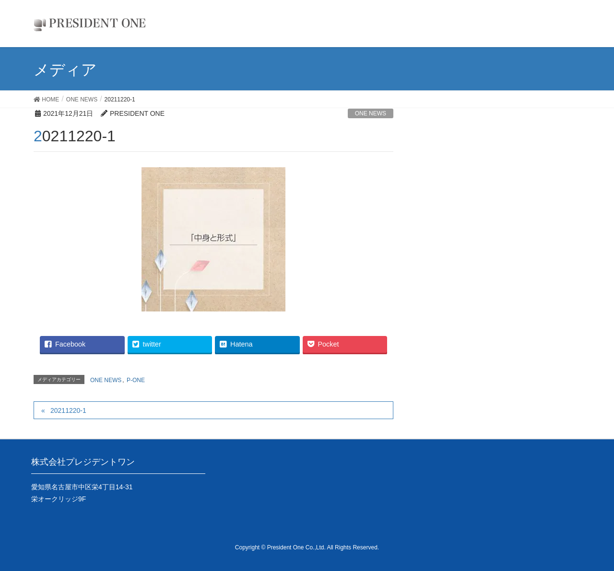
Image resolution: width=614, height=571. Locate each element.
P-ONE (136, 380)
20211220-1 (68, 410)
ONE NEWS (370, 113)
